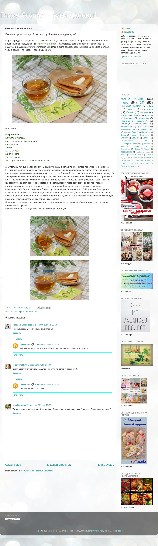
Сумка (137, 149)
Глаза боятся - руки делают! (48, 15)
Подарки (137, 115)
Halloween (145, 132)
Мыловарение (127, 141)
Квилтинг (137, 157)
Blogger (119, 531)
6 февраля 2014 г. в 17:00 (39, 365)
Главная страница (59, 464)
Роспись (146, 163)
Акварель (125, 129)
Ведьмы (135, 138)
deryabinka (25, 344)
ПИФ (147, 146)
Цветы (124, 123)
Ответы (19, 339)
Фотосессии (126, 126)
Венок (123, 155)
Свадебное (125, 149)
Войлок (131, 155)
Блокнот (124, 138)
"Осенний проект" (140, 123)
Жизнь (123, 135)
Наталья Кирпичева (22, 325)
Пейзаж (123, 163)
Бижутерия (144, 135)
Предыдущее (105, 464)
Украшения (145, 144)
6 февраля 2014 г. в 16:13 (45, 325)
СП (26, 312)
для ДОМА (143, 126)
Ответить (17, 333)
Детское (146, 138)
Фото (31, 312)
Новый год (146, 109)
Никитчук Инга (20, 365)
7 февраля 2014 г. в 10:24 (47, 384)
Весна (150, 115)
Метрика (127, 160)
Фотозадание (126, 152)
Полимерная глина (129, 144)
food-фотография (143, 152)
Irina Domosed (20, 405)
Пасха (133, 135)
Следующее (13, 464)
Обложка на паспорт (142, 160)
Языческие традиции (128, 166)
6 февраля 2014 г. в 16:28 (47, 344)
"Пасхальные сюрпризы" (134, 121)
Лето (134, 129)
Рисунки (144, 112)
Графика (140, 155)
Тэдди (146, 149)
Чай (36, 312)
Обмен (144, 141)
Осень (129, 112)
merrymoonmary (96, 531)
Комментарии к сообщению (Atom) (37, 471)
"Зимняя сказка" (146, 129)
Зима (150, 106)
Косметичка (148, 157)
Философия (144, 118)
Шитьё (124, 115)
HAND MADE (132, 99)
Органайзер (134, 146)
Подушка (134, 163)
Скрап (129, 109)
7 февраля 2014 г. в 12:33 (39, 405)
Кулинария (19, 312)
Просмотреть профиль (131, 56)
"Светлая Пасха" (131, 132)
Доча (129, 157)
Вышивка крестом (131, 106)
